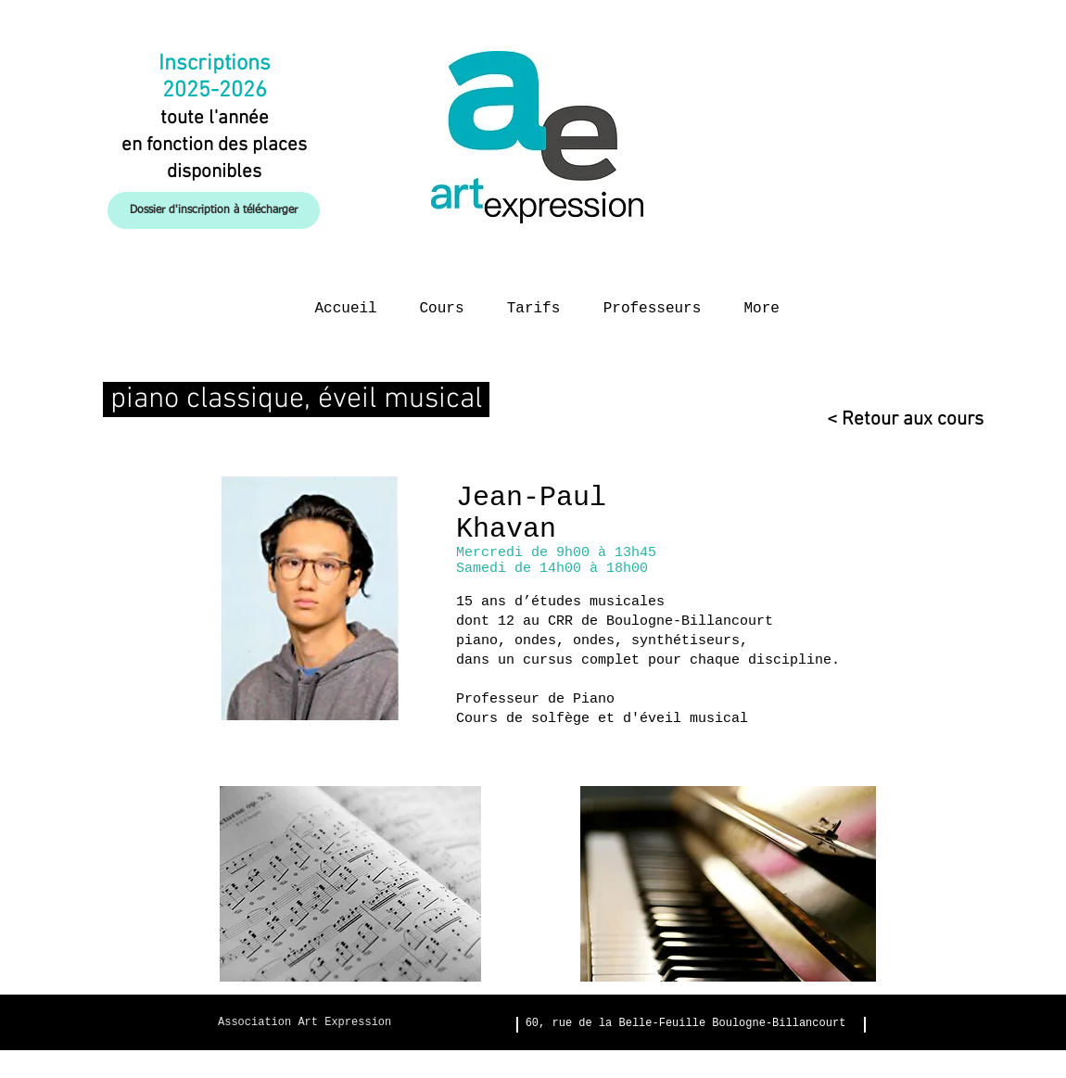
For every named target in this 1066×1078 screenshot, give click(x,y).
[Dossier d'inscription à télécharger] (214, 210)
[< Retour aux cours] (897, 419)
